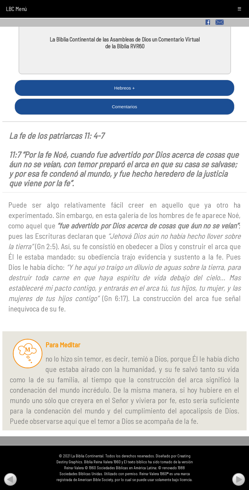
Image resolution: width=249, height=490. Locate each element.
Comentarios (124, 106)
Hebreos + (124, 87)
